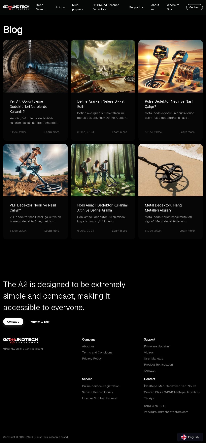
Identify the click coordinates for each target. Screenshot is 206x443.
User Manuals (153, 358)
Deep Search (40, 7)
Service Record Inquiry (97, 392)
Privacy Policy (92, 358)
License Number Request (99, 398)
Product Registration (158, 364)
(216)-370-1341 (155, 406)
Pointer (60, 7)
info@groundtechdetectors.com (166, 412)
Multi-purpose (77, 7)
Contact (150, 370)
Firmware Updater (156, 346)
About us (88, 346)
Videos (149, 352)
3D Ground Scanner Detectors (106, 7)
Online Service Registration (100, 386)
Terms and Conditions (97, 352)
